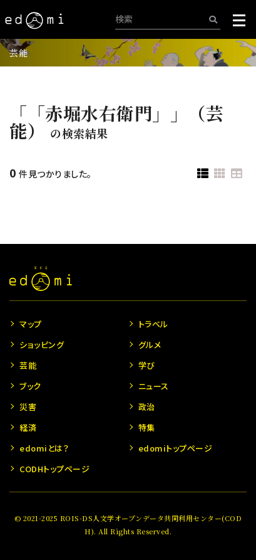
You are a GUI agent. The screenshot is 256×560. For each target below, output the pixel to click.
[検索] (213, 19)
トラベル (153, 324)
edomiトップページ (175, 448)
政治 (146, 407)
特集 (146, 427)
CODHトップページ (54, 469)
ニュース (153, 386)
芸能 (18, 52)
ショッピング (41, 345)
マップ (30, 324)
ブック (30, 386)
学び (146, 365)
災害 (27, 407)
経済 (27, 427)
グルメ (149, 345)
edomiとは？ (44, 448)
